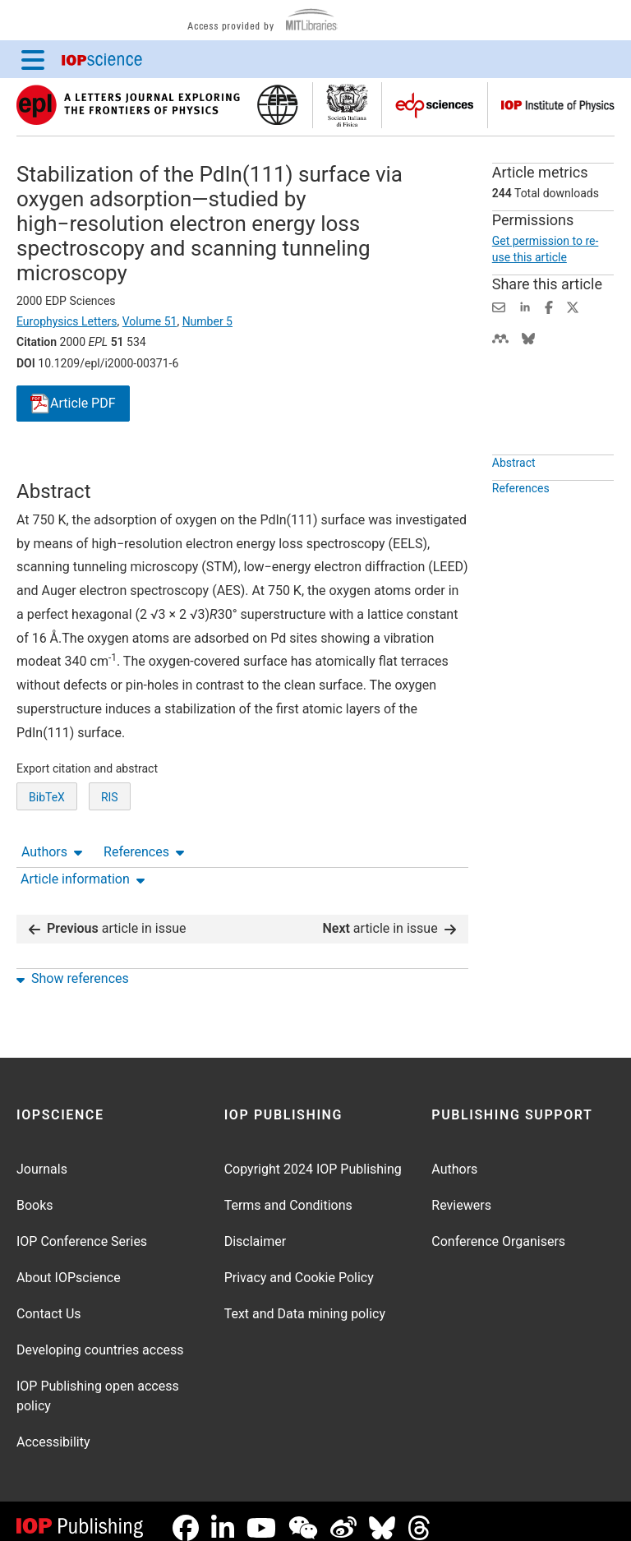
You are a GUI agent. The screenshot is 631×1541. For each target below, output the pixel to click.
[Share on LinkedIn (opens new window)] (525, 306)
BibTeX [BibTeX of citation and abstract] (47, 858)
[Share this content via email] (498, 306)
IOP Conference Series (81, 1228)
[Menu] (32, 59)
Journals (41, 1156)
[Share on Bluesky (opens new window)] (528, 337)
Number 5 (207, 321)
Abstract (514, 500)
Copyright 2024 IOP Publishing (313, 1156)
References (144, 464)
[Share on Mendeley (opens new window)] (500, 337)
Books (34, 1192)
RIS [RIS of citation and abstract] (109, 858)
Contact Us (48, 1300)
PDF (73, 404)
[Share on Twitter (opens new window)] (572, 306)
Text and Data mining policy (304, 1300)
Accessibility (53, 1429)
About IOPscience (68, 1264)
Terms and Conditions (288, 1192)
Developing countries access (100, 1337)
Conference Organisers (498, 1228)
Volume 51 (149, 321)
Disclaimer (255, 1228)
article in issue (108, 915)
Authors (51, 464)
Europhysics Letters (66, 321)
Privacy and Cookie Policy (299, 1264)
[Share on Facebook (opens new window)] (549, 306)
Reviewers (461, 1192)
